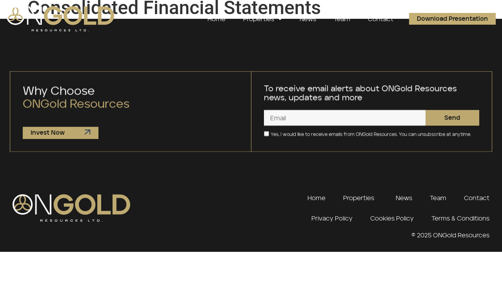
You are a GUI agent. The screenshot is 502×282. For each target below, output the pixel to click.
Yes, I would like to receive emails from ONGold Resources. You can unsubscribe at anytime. (371, 137)
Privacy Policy (332, 218)
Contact (380, 19)
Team (342, 19)
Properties (262, 19)
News (308, 19)
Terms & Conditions (460, 218)
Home (216, 19)
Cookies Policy (392, 218)
